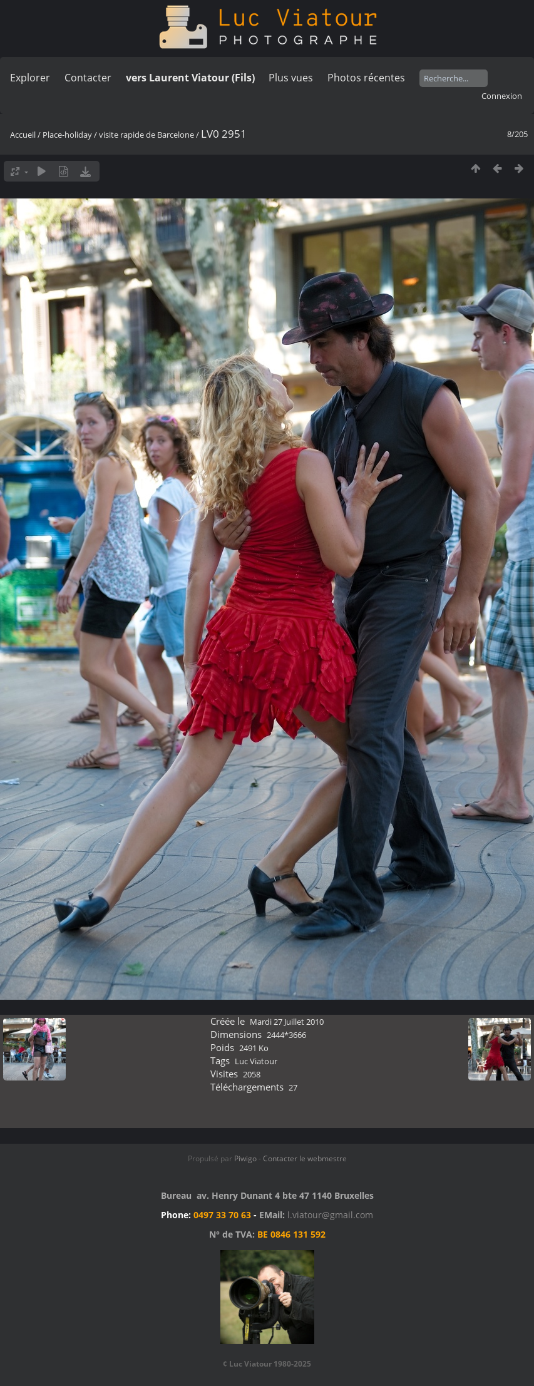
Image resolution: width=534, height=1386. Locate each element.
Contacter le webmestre (305, 1158)
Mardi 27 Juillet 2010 (287, 1021)
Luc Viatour (256, 1061)
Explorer (30, 78)
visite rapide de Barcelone (146, 134)
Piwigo (245, 1158)
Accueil (23, 134)
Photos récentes (366, 78)
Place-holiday (67, 134)
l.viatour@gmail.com (330, 1215)
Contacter (87, 78)
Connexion (501, 95)
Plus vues (291, 78)
